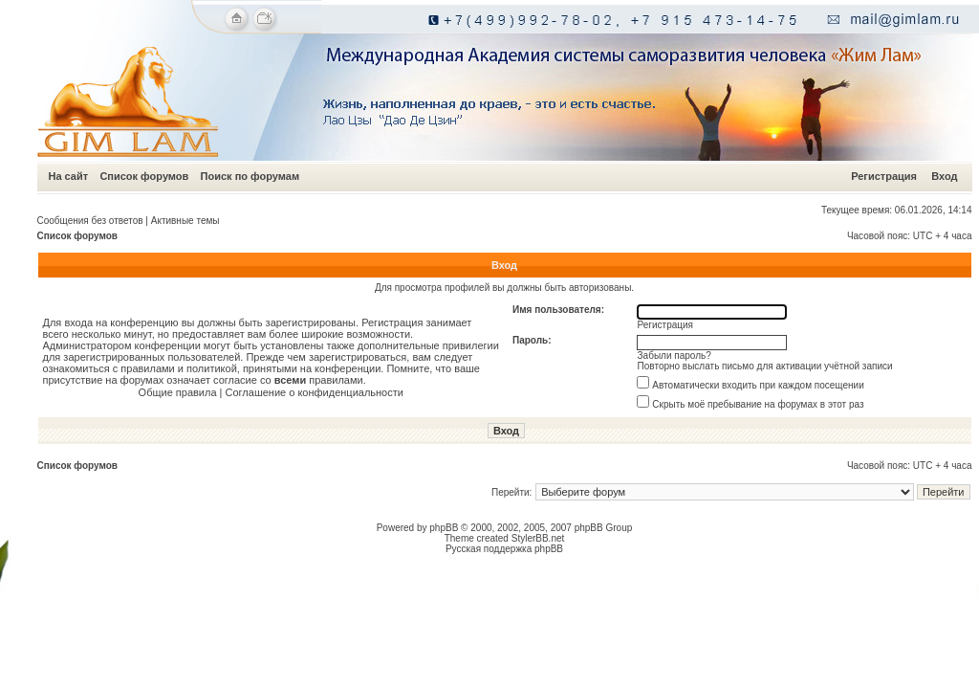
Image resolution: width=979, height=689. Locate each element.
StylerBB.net (538, 538)
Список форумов (143, 176)
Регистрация (884, 176)
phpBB (443, 527)
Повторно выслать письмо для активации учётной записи (765, 366)
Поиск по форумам (250, 176)
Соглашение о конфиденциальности (314, 392)
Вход (944, 176)
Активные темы (185, 220)
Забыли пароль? (674, 355)
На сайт (69, 176)
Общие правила (178, 392)
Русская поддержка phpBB (504, 549)
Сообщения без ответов (90, 220)
